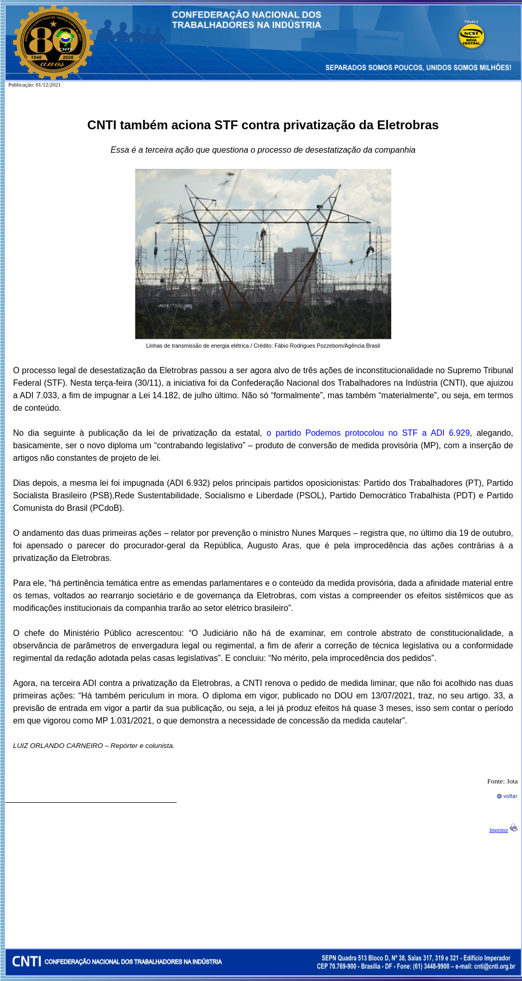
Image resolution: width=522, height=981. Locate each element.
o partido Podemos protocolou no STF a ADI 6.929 (368, 432)
